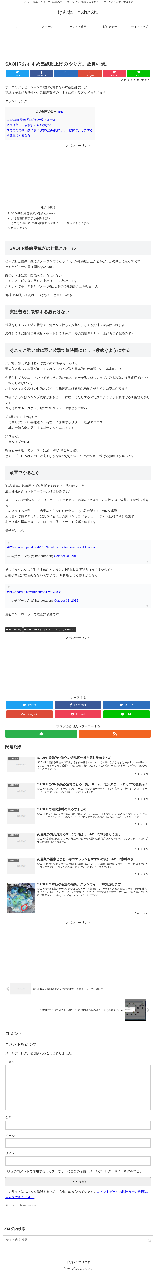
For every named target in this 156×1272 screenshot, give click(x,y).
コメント (11, 1062)
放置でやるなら (18, 135)
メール (10, 1135)
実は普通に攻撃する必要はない (29, 125)
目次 (43, 207)
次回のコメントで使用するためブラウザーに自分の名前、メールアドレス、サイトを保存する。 (75, 1171)
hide (60, 111)
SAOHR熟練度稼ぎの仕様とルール (31, 119)
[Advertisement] (78, 48)
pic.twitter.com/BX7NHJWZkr (75, 547)
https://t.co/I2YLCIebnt (38, 547)
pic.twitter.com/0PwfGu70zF (43, 592)
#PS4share (15, 547)
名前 (8, 1117)
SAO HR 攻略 (15, 629)
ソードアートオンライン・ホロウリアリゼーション (51, 629)
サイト (10, 1153)
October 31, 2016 (66, 556)
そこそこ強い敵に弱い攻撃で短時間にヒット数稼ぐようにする (50, 130)
